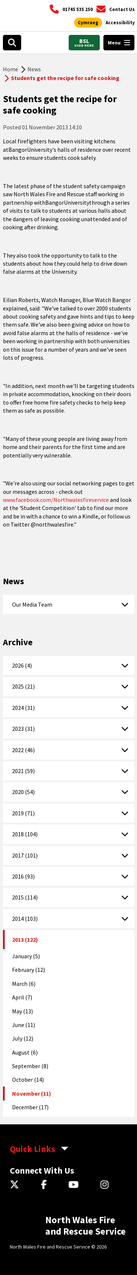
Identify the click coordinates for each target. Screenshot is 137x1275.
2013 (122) (25, 939)
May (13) (22, 1011)
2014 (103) (25, 918)
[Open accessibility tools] (120, 22)
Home (10, 69)
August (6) (25, 1052)
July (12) (22, 1038)
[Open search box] (12, 42)
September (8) (30, 1066)
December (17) (30, 1107)
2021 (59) (23, 771)
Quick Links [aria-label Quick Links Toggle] (32, 1148)
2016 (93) (23, 876)
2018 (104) (25, 834)
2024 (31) (23, 707)
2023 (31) (23, 728)
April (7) (22, 997)
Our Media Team (32, 604)
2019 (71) (23, 813)
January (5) (26, 956)
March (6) (23, 983)
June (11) (23, 1024)
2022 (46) (23, 750)
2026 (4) (22, 665)
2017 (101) (25, 855)
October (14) (28, 1079)
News (34, 69)
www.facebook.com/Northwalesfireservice (56, 499)
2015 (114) (25, 897)
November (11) (31, 1093)
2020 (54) (23, 791)
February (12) (28, 969)
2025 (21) (23, 686)
